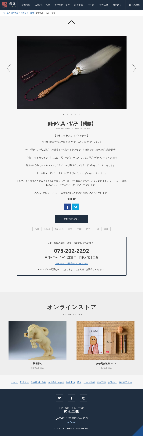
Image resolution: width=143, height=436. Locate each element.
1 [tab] (63, 114)
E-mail (71, 422)
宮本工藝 (103, 4)
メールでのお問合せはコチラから (71, 263)
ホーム (6, 13)
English (134, 4)
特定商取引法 (125, 382)
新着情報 (25, 4)
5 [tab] (79, 114)
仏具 (37, 229)
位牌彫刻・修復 (62, 4)
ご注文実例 (89, 382)
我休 (12, 4)
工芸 (79, 229)
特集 (91, 4)
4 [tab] (75, 114)
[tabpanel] (72, 72)
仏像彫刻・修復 (42, 4)
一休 (97, 229)
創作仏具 (59, 229)
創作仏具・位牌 (27, 13)
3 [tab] (71, 114)
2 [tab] (67, 114)
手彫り (47, 229)
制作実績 (78, 4)
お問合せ (117, 4)
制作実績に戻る (71, 218)
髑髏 (106, 229)
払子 (88, 229)
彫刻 (70, 229)
